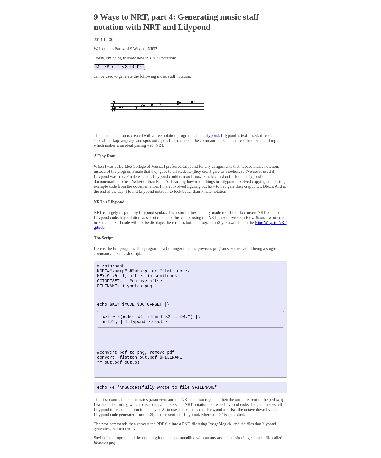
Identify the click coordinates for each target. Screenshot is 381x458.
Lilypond (211, 136)
